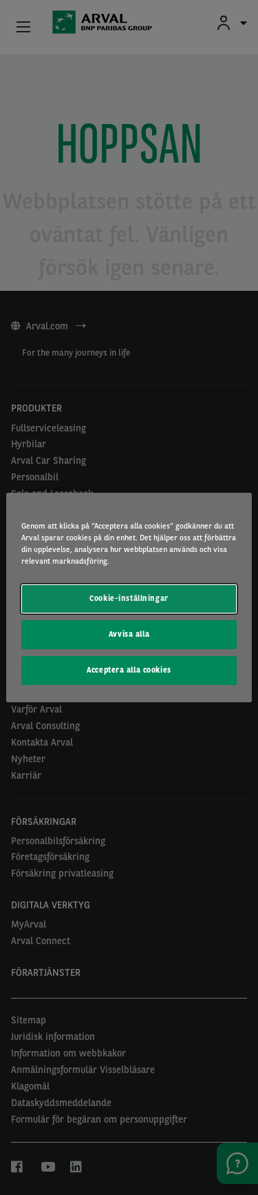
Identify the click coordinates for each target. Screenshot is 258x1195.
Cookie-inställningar (128, 598)
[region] (128, 597)
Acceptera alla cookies (129, 670)
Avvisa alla (129, 634)
